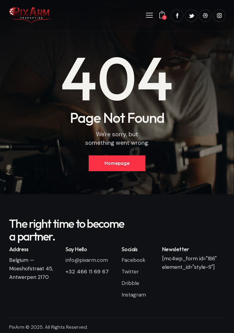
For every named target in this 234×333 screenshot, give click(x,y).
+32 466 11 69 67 (87, 271)
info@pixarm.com (87, 260)
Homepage (117, 163)
